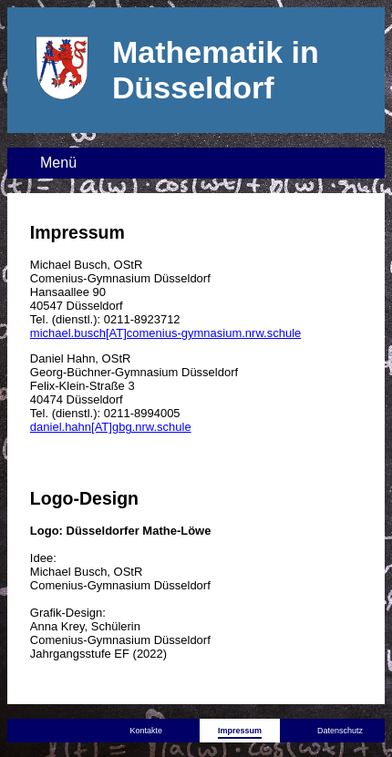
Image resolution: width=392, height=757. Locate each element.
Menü (58, 162)
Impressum (240, 730)
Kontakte (145, 730)
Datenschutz (340, 730)
